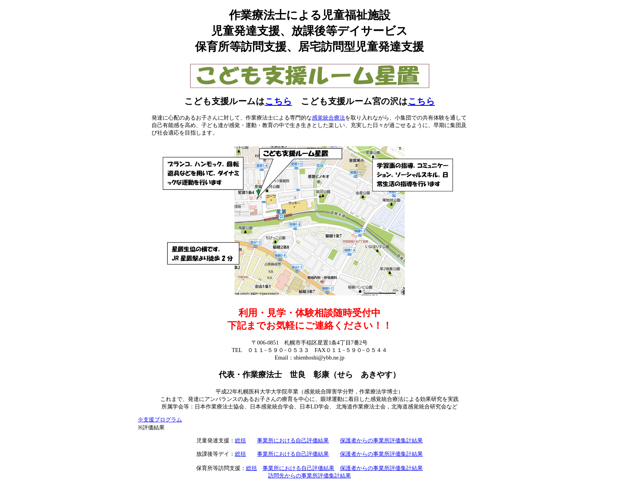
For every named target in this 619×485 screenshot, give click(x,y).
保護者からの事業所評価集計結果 (381, 440)
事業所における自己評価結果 (293, 440)
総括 (240, 440)
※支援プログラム (160, 419)
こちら (278, 101)
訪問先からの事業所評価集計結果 (309, 475)
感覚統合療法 (328, 117)
